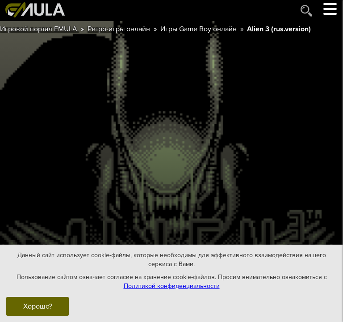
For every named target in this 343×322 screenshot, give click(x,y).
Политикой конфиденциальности (172, 286)
